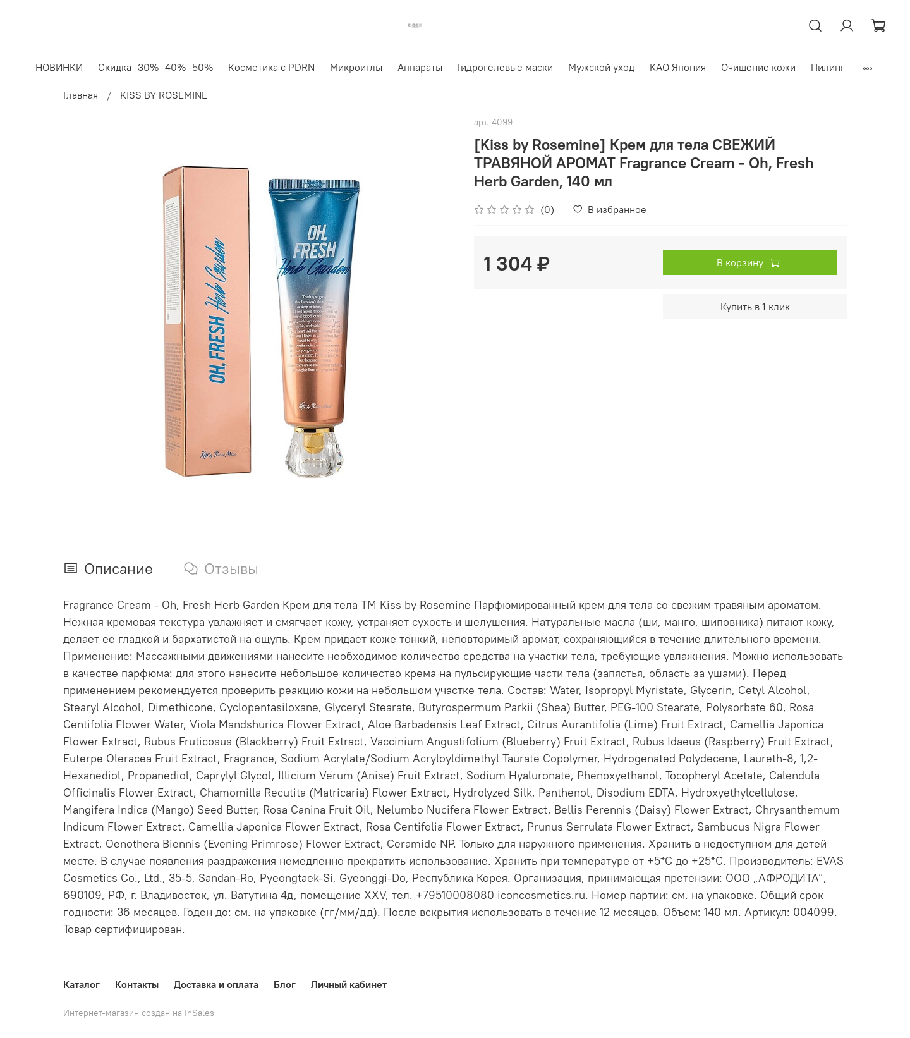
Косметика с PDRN (271, 67)
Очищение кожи (758, 67)
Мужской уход (601, 67)
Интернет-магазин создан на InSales (138, 1012)
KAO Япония (678, 67)
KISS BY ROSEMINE (163, 95)
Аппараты (419, 67)
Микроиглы (356, 67)
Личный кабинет (349, 984)
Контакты (137, 984)
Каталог (81, 984)
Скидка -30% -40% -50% (155, 67)
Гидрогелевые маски (505, 67)
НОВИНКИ (59, 67)
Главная (80, 95)
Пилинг (828, 67)
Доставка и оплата (216, 984)
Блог (285, 984)
